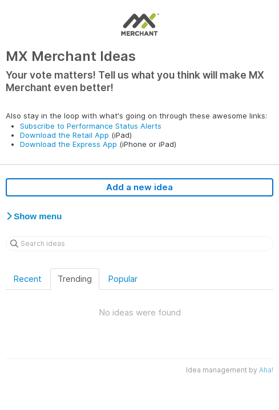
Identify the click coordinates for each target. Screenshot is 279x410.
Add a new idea (139, 187)
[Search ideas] (139, 243)
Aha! (266, 370)
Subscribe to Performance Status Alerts (90, 125)
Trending (75, 278)
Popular (123, 278)
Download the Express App (68, 144)
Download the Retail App (64, 135)
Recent (27, 278)
